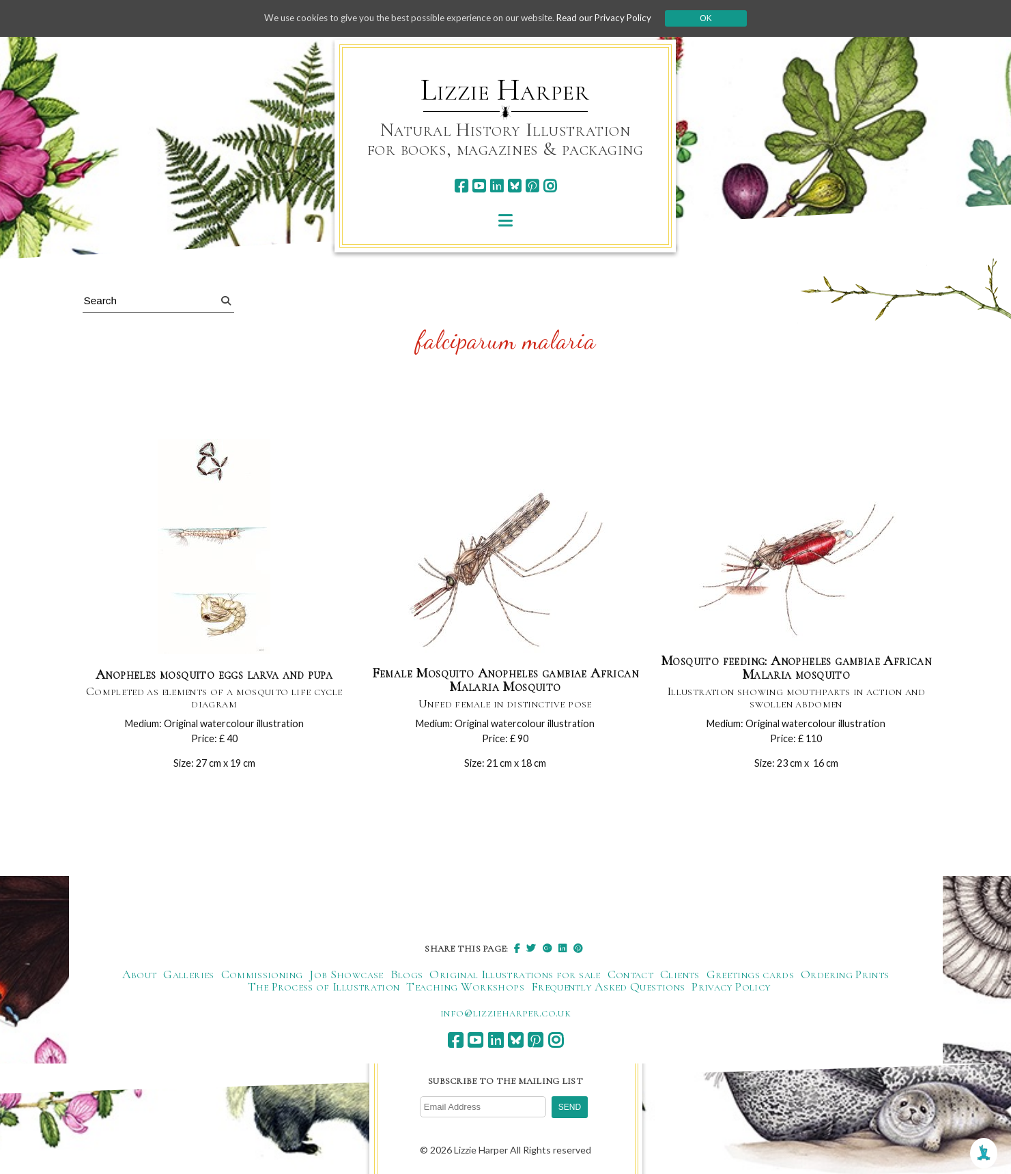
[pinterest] (532, 186)
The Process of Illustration (324, 989)
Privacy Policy (731, 989)
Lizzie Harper (505, 90)
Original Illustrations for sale (514, 976)
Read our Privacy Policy (614, 18)
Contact (631, 976)
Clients (680, 976)
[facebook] (461, 186)
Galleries (188, 976)
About (139, 976)
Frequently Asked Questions (608, 989)
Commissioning (262, 976)
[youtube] (478, 186)
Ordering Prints (845, 976)
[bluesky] (514, 186)
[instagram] (549, 186)
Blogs (406, 976)
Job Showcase (346, 976)
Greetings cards (750, 976)
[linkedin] (496, 186)
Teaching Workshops (465, 989)
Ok (718, 18)
